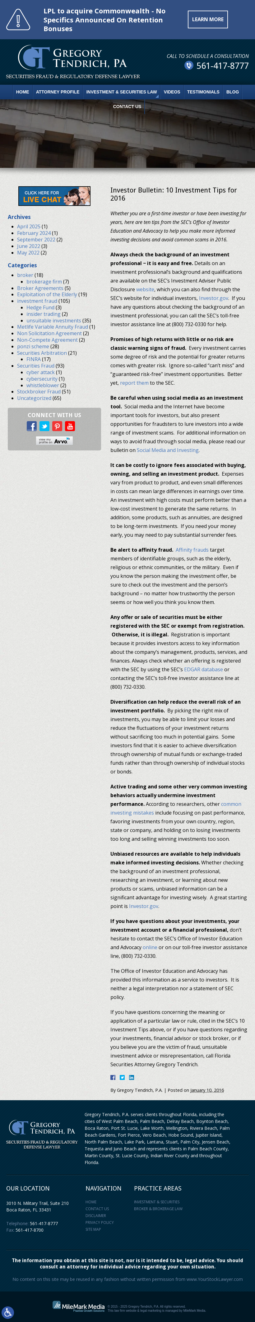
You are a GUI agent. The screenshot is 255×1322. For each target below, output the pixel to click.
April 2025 (28, 226)
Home (22, 91)
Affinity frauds (192, 549)
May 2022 (28, 252)
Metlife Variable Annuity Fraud (52, 326)
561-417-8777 (44, 1223)
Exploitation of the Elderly (47, 294)
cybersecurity (42, 378)
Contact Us (127, 106)
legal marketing (150, 1310)
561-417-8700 (30, 1230)
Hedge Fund (40, 307)
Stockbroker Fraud (39, 391)
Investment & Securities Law (121, 91)
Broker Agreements (40, 288)
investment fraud (37, 300)
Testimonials (203, 91)
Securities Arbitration (42, 353)
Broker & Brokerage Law (158, 1209)
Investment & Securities (156, 1202)
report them (134, 382)
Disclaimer (96, 1216)
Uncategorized (34, 398)
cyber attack (40, 372)
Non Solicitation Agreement (49, 333)
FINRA (33, 359)
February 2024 (34, 233)
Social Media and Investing (168, 450)
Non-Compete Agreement (47, 339)
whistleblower (42, 385)
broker (25, 275)
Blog (232, 91)
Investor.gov (213, 298)
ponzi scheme (33, 346)
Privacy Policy (100, 1222)
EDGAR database (203, 669)
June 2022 (28, 246)
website (145, 289)
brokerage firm (44, 281)
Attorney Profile (58, 91)
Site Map (93, 1229)
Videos (172, 91)
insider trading (43, 314)
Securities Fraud (35, 365)
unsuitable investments (53, 320)
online (150, 947)
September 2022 (36, 239)
